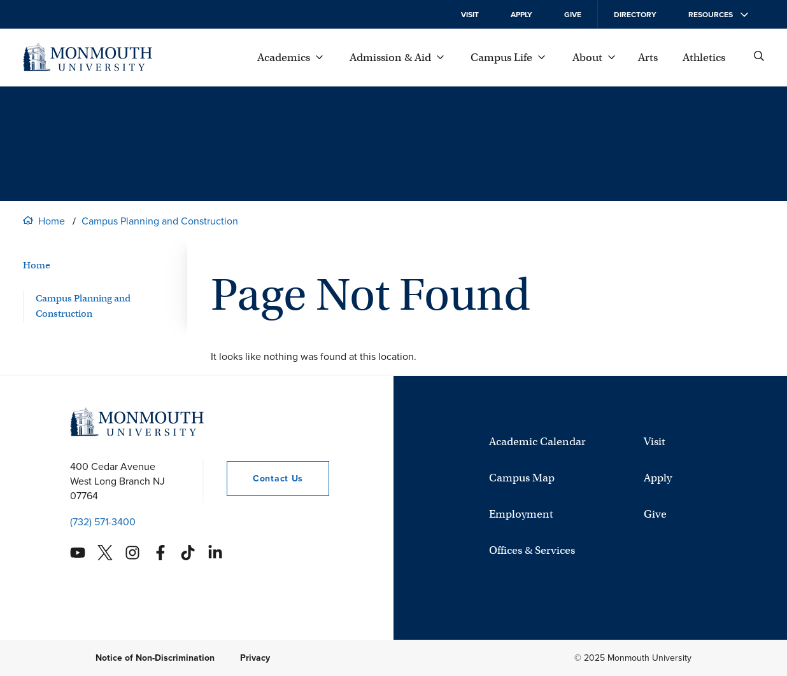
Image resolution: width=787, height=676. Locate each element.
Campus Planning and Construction (160, 221)
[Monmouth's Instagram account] (132, 552)
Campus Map (522, 478)
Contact (265, 478)
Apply (521, 14)
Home (51, 221)
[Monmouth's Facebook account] (160, 552)
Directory (635, 14)
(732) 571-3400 (103, 521)
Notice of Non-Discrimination (155, 658)
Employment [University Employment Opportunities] (521, 514)
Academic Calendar (537, 441)
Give (572, 14)
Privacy (255, 658)
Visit (470, 14)
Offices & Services (532, 550)
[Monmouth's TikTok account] (187, 552)
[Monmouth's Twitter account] (105, 552)
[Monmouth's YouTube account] (77, 552)
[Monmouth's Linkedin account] (215, 552)
